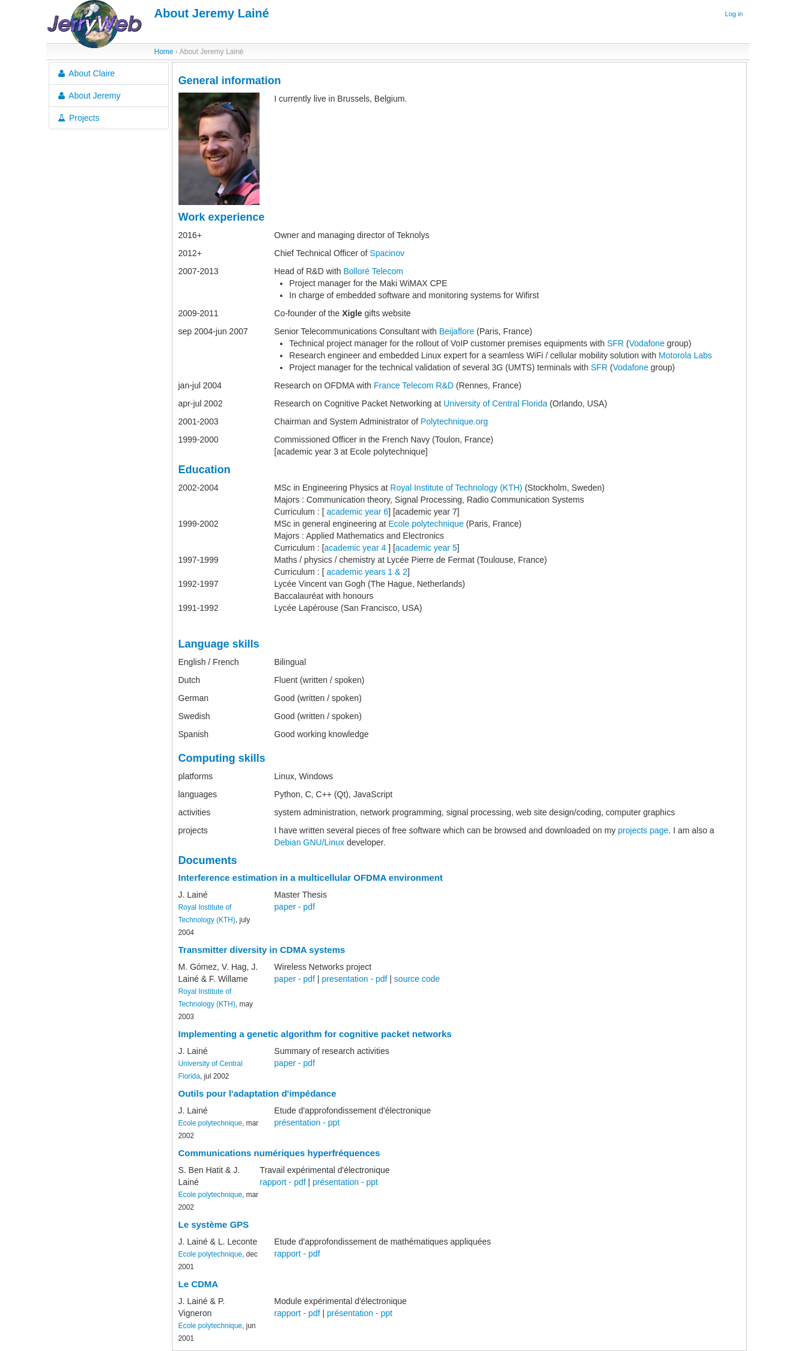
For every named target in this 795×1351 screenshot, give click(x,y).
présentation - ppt (307, 1122)
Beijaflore (456, 331)
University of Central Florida (495, 403)
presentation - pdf (354, 979)
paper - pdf (294, 906)
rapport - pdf (282, 1182)
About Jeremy (88, 95)
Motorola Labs (685, 355)
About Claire (85, 73)
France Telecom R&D (414, 385)
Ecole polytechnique (425, 523)
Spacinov (387, 253)
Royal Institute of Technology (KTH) (456, 487)
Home (164, 51)
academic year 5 (426, 548)
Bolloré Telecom (373, 271)
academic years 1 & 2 (366, 572)
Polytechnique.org (454, 421)
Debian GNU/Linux (309, 842)
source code (417, 979)
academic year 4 (355, 548)
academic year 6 (357, 511)
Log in (734, 13)
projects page (643, 830)
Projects (78, 118)
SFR (615, 343)
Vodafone (647, 343)
